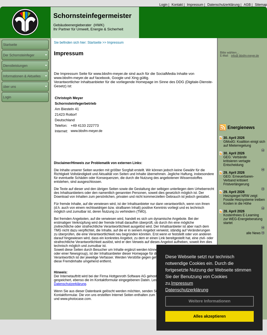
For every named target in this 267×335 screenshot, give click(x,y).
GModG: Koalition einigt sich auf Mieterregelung (244, 143)
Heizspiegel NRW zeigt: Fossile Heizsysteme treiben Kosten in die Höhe (244, 199)
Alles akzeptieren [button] (209, 316)
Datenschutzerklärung (186, 289)
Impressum (182, 283)
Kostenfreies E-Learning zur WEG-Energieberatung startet (242, 219)
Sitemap (261, 5)
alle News (255, 233)
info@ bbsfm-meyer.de (245, 55)
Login (163, 5)
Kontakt (177, 5)
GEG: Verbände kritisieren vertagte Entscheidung (236, 161)
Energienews (241, 127)
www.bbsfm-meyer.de (87, 131)
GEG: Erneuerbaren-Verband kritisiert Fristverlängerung (238, 180)
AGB (247, 5)
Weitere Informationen (210, 301)
